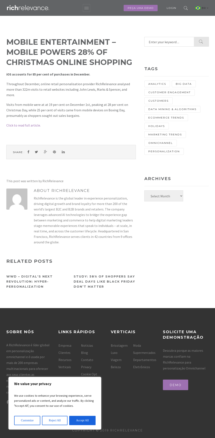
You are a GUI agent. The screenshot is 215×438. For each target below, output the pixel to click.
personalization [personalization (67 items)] (164, 151)
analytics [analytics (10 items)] (157, 83)
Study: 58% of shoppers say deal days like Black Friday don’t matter (104, 281)
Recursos (65, 360)
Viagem (116, 360)
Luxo (114, 352)
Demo (175, 385)
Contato (87, 360)
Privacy (86, 367)
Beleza (116, 367)
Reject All (55, 420)
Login (171, 7)
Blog (84, 352)
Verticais (64, 367)
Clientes (64, 352)
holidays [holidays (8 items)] (156, 126)
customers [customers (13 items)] (158, 100)
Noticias (87, 345)
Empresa (64, 345)
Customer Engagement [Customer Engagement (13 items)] (169, 92)
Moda (137, 345)
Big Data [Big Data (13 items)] (184, 83)
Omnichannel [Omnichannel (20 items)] (160, 142)
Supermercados (144, 352)
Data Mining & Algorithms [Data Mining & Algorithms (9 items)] (172, 109)
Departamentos (144, 360)
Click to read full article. (23, 125)
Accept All (82, 420)
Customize (27, 420)
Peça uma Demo (141, 7)
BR (205, 7)
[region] (54, 403)
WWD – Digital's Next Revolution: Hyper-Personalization (29, 281)
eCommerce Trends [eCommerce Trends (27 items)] (166, 117)
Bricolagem (119, 345)
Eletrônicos (141, 367)
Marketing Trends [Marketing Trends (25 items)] (165, 134)
